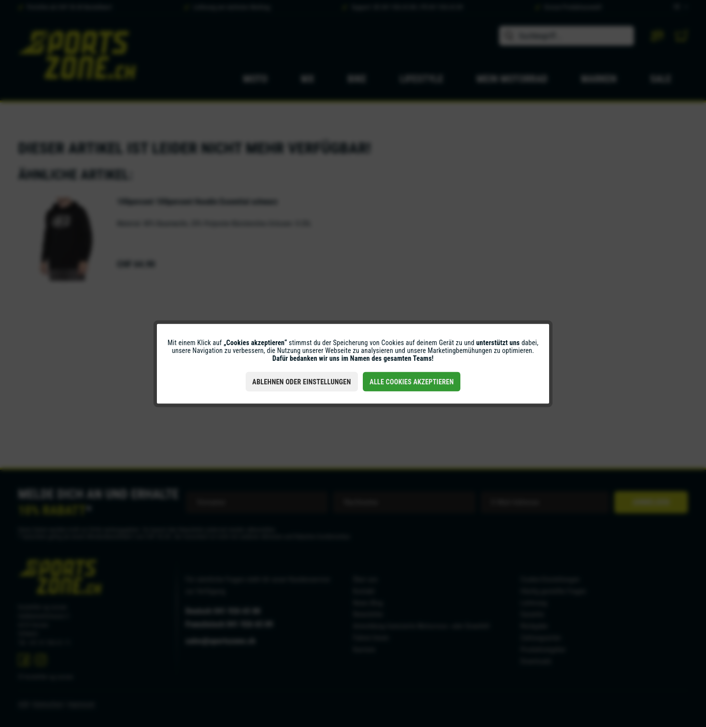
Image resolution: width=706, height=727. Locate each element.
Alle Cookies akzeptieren (412, 381)
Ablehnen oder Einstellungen (301, 381)
